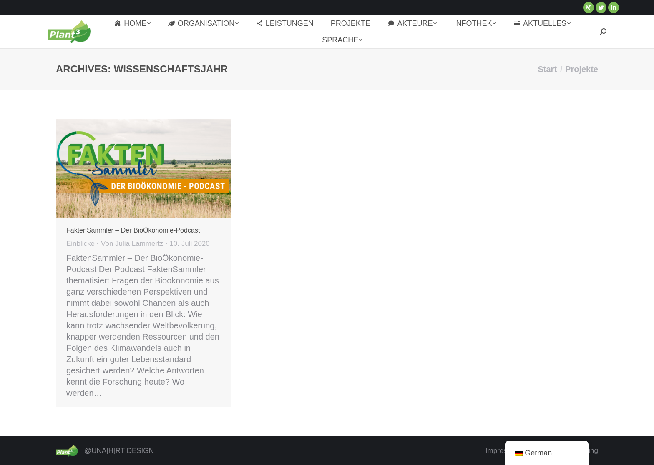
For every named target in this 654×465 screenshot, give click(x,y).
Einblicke (80, 244)
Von (132, 244)
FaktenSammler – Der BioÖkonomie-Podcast (133, 230)
